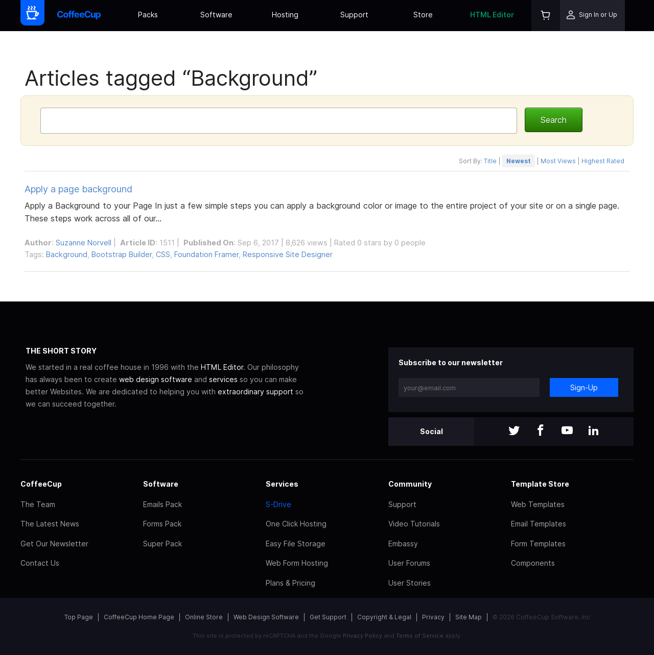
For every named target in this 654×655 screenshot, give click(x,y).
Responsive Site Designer (288, 254)
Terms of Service (419, 635)
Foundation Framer (206, 254)
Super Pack (162, 543)
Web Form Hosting (297, 563)
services (223, 379)
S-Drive (278, 504)
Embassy (403, 543)
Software (216, 14)
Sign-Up (584, 387)
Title (490, 161)
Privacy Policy (362, 635)
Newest (518, 161)
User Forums (409, 563)
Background (66, 254)
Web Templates (538, 504)
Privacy (433, 617)
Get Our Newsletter (54, 543)
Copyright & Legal (384, 617)
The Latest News (49, 523)
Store (423, 14)
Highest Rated (602, 161)
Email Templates (538, 523)
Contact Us (39, 563)
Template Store (540, 484)
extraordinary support (255, 391)
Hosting (285, 14)
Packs (148, 14)
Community (410, 484)
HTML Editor (492, 14)
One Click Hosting (296, 523)
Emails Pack (162, 504)
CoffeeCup (41, 484)
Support (354, 14)
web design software (155, 379)
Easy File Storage (295, 543)
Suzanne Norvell (83, 242)
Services (282, 484)
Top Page (78, 617)
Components (533, 563)
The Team (37, 504)
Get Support (328, 617)
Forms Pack (162, 523)
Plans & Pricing (290, 582)
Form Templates (538, 543)
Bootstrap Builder (121, 254)
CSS (163, 254)
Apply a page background (78, 189)
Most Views (558, 161)
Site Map (468, 617)
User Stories (409, 582)
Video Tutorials (414, 523)
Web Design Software (266, 617)
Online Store (204, 617)
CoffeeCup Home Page (139, 617)
